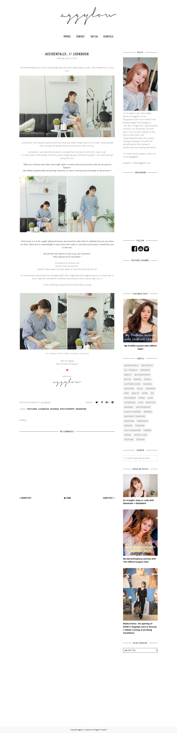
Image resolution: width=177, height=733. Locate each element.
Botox (127, 379)
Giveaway (150, 388)
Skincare (139, 425)
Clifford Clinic (132, 384)
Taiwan (147, 430)
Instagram (130, 398)
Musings (54, 409)
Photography (67, 409)
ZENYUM (140, 439)
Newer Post (26, 497)
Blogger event (142, 374)
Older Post (108, 497)
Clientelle (108, 36)
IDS (152, 393)
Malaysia (150, 402)
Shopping (129, 421)
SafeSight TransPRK (134, 416)
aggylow (81, 730)
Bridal (147, 379)
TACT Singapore (132, 430)
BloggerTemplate (100, 730)
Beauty (128, 374)
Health (135, 393)
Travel (127, 435)
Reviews (148, 411)
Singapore (81, 409)
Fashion (147, 384)
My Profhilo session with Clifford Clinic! (140, 347)
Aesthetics (147, 365)
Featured (32, 409)
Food (140, 388)
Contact (80, 36)
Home (68, 497)
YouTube (128, 439)
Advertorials (131, 365)
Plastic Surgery (132, 411)
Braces (137, 379)
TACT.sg (94, 36)
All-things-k (130, 370)
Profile (67, 36)
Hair (126, 393)
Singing (128, 425)
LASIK (150, 398)
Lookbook (43, 409)
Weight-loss (140, 435)
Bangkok (145, 370)
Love (140, 402)
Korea (141, 398)
